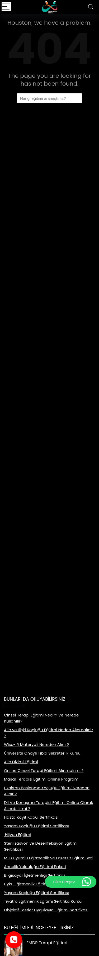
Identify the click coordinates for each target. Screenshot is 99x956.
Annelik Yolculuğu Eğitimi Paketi (35, 866)
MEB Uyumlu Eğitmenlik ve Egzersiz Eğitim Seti (48, 858)
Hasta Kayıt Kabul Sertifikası (31, 817)
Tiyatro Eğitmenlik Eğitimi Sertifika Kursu (43, 901)
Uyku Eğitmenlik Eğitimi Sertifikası (36, 884)
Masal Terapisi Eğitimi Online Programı (41, 779)
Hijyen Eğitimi (17, 834)
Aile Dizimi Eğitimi (21, 762)
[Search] (90, 7)
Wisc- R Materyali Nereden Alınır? (36, 744)
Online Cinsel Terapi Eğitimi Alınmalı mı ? (43, 770)
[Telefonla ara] (13, 939)
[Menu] (6, 7)
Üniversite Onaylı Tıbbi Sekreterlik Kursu (42, 753)
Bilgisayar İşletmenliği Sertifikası (35, 875)
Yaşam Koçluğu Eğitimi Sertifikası (36, 826)
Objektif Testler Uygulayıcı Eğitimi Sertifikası (46, 910)
